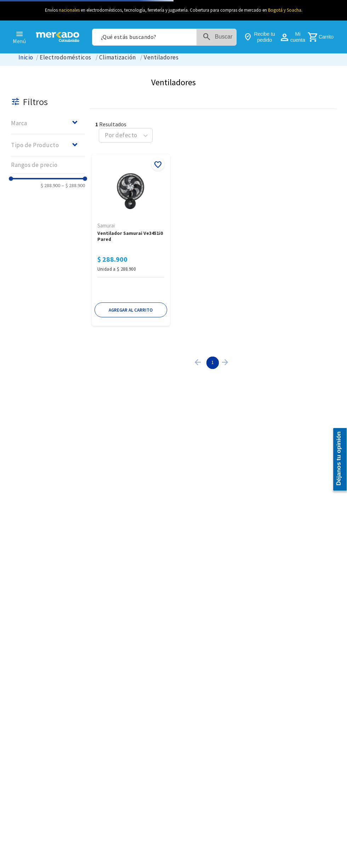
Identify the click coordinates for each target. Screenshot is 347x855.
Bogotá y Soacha (284, 10)
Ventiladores (161, 57)
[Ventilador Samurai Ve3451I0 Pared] (131, 241)
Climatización (117, 57)
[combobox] (164, 37)
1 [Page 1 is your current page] (212, 362)
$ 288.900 (50, 185)
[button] (48, 123)
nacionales (69, 10)
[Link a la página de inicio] (26, 57)
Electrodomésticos (65, 57)
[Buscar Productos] (219, 37)
